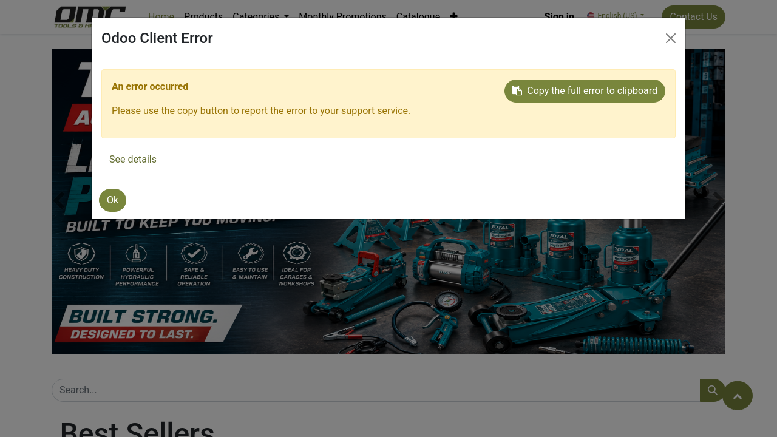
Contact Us (694, 16)
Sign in (559, 16)
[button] (454, 17)
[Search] (712, 390)
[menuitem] (161, 17)
